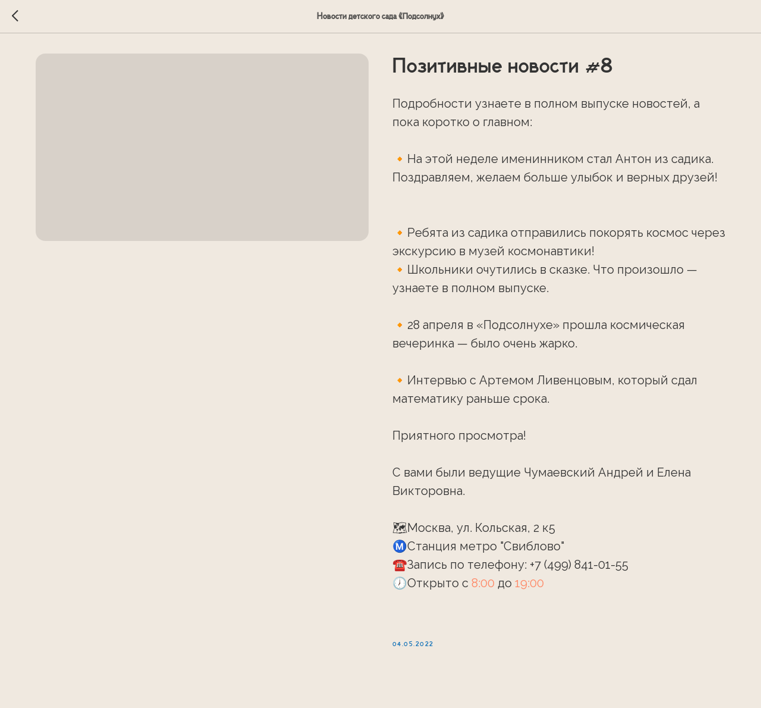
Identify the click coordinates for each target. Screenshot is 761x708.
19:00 (529, 586)
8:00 (483, 586)
